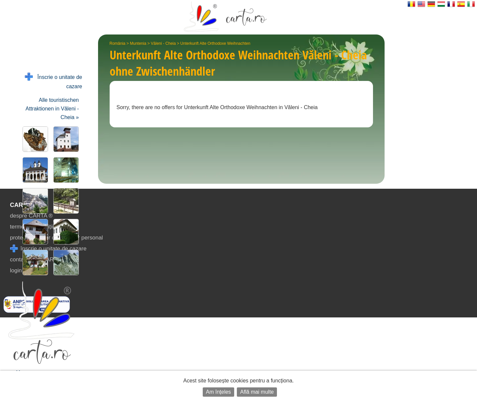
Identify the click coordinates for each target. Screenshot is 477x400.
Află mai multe (257, 392)
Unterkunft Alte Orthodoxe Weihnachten (215, 43)
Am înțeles (218, 392)
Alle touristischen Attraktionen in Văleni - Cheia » (52, 108)
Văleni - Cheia (163, 43)
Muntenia (138, 43)
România (118, 43)
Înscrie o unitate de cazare (53, 81)
